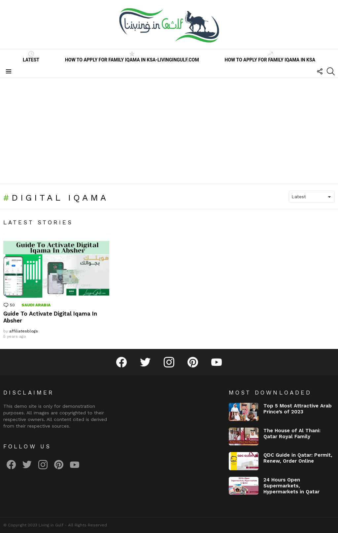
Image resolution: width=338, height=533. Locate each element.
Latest (31, 56)
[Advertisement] (169, 131)
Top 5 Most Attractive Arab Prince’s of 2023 (297, 409)
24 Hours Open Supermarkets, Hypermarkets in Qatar (291, 486)
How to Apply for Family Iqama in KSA (270, 56)
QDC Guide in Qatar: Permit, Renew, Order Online (297, 458)
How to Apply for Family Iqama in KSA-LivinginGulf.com (132, 56)
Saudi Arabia (36, 305)
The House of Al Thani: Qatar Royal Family (292, 433)
